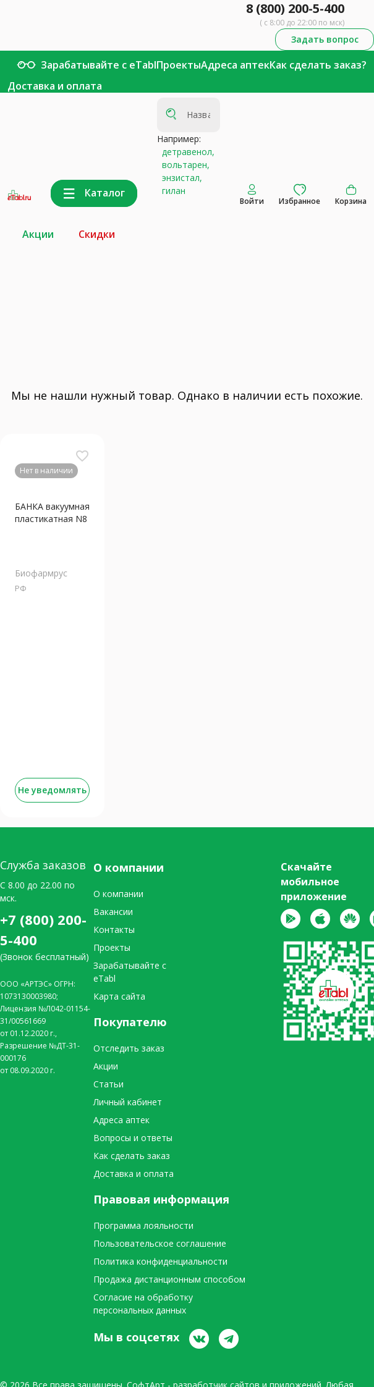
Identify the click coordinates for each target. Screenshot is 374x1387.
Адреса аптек (235, 65)
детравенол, (186, 152)
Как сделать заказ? (318, 65)
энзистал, (179, 177)
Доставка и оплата (54, 86)
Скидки (97, 234)
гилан (171, 190)
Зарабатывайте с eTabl (98, 65)
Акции (38, 234)
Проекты (178, 65)
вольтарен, (183, 165)
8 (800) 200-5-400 (295, 8)
